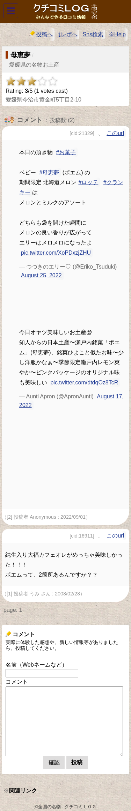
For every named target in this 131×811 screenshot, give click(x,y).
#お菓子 (66, 152)
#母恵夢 (49, 172)
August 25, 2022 (41, 275)
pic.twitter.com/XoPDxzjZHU (56, 253)
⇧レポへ (68, 34)
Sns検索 (93, 34)
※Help (117, 34)
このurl (115, 133)
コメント (17, 682)
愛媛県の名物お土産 (34, 65)
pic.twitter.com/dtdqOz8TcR (84, 382)
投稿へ (41, 34)
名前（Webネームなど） (36, 665)
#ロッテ (88, 182)
